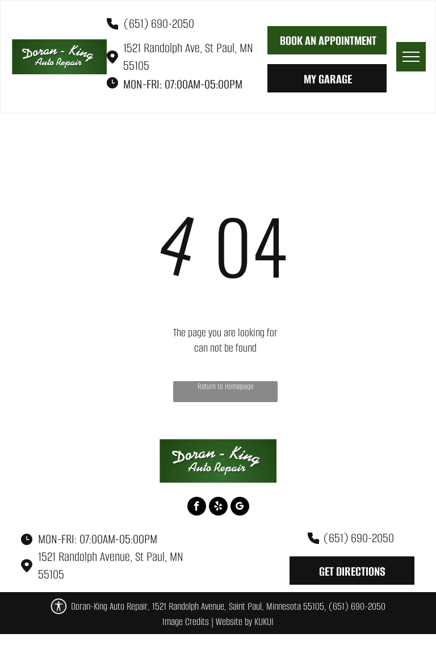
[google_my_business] (239, 507)
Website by (234, 621)
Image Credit (183, 621)
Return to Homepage (225, 386)
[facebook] (196, 507)
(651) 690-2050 (159, 23)
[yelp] (218, 507)
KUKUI (264, 621)
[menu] (411, 56)
